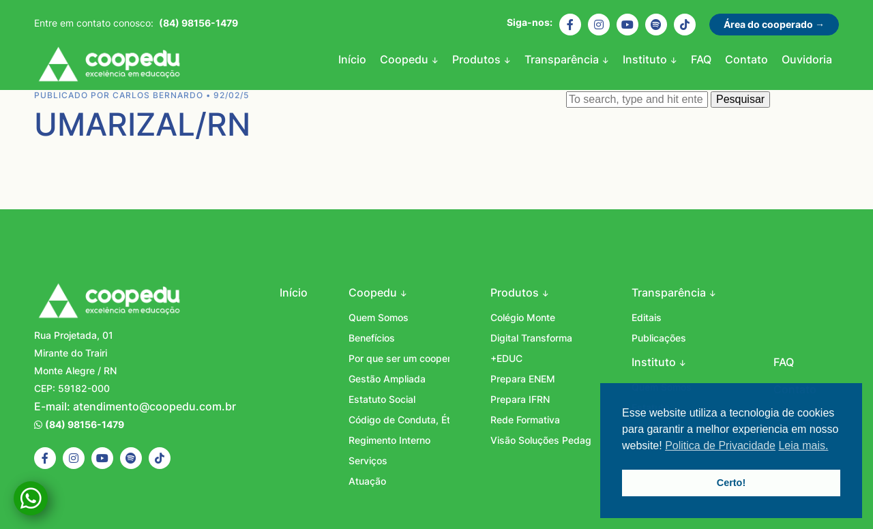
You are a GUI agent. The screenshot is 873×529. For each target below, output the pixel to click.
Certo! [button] (731, 482)
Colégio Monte (522, 317)
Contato (746, 59)
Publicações (659, 338)
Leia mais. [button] (803, 445)
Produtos (477, 59)
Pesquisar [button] (740, 99)
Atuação (367, 481)
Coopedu (109, 66)
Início (352, 59)
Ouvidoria (807, 59)
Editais (647, 317)
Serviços (368, 460)
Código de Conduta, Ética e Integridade (399, 419)
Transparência (563, 59)
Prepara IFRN (520, 399)
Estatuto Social (382, 399)
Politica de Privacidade (720, 445)
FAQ (701, 59)
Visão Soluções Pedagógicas (540, 440)
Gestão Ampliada (387, 378)
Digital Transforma (531, 338)
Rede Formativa (525, 419)
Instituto (646, 59)
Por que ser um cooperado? (399, 358)
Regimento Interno (389, 440)
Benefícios (372, 338)
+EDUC (506, 358)
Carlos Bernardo (158, 95)
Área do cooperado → (774, 24)
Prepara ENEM (522, 378)
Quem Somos (379, 317)
